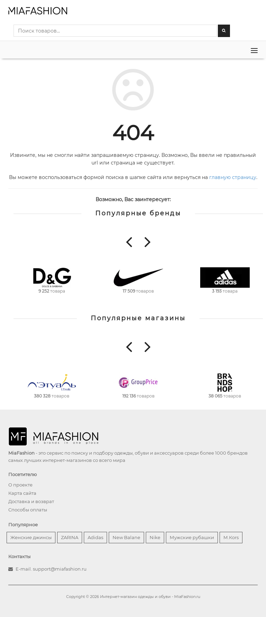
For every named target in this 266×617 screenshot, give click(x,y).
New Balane (126, 537)
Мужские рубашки (192, 537)
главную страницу (232, 177)
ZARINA (69, 537)
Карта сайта (22, 493)
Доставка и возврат (31, 501)
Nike (155, 537)
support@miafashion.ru (60, 569)
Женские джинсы (31, 537)
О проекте (20, 485)
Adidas (95, 537)
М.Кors (231, 537)
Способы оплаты (27, 509)
